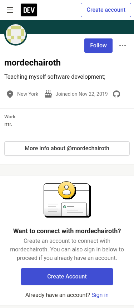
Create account (105, 9)
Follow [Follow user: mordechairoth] (98, 45)
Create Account (67, 276)
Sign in (100, 295)
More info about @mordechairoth (67, 148)
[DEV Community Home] (29, 10)
